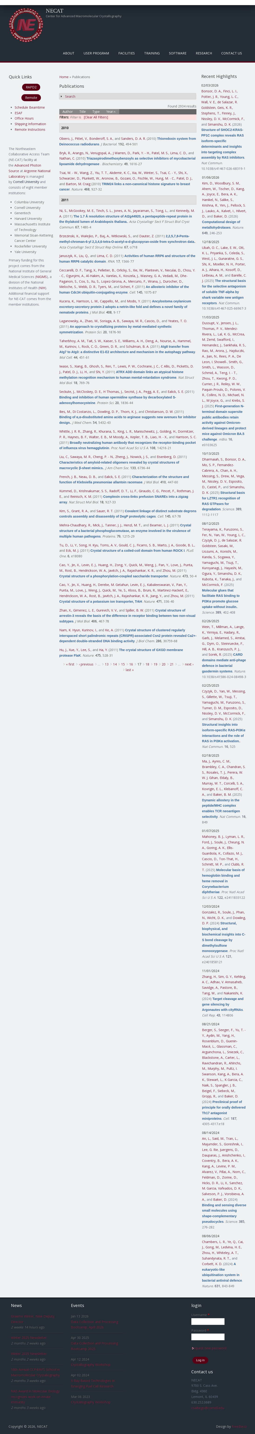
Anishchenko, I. (233, 1155)
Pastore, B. (228, 987)
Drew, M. (228, 476)
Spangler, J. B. (225, 1085)
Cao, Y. (64, 565)
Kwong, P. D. (226, 378)
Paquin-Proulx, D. (215, 389)
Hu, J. (63, 650)
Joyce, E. (213, 194)
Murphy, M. (216, 1068)
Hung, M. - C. (165, 178)
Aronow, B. (110, 178)
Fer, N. (207, 535)
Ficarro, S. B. (146, 545)
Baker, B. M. (222, 794)
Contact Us (231, 53)
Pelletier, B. (106, 270)
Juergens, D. (229, 1149)
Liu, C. (63, 457)
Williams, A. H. (133, 341)
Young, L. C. (229, 96)
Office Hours (24, 118)
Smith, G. (235, 362)
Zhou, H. (208, 1252)
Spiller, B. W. (135, 610)
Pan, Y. (164, 565)
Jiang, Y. (156, 596)
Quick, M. (136, 565)
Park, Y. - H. (141, 153)
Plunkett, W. (91, 178)
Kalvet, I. (227, 211)
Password (200, 1330)
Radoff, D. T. (118, 491)
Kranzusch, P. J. (228, 649)
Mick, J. (98, 525)
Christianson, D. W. (159, 411)
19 (155, 664)
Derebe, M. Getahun (113, 584)
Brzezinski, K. (69, 236)
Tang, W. (208, 993)
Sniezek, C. (235, 1052)
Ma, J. (206, 761)
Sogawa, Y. (226, 557)
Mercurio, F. (137, 281)
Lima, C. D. (178, 153)
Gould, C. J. (127, 545)
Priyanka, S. (218, 253)
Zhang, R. (90, 431)
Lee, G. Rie (210, 1149)
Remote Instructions (30, 129)
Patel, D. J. (184, 178)
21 (172, 664)
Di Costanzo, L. (84, 411)
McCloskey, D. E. (88, 391)
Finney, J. (228, 113)
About (68, 53)
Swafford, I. (225, 339)
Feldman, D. (211, 1177)
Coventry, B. (211, 1160)
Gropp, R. (209, 1096)
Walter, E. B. (98, 437)
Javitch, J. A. (116, 570)
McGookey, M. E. (81, 210)
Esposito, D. (233, 708)
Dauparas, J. (211, 1155)
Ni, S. (63, 210)
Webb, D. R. (87, 286)
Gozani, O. (128, 178)
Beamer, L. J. (159, 525)
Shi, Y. (100, 372)
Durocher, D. (172, 281)
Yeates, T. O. (177, 321)
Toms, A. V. (108, 545)
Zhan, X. (65, 610)
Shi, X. (182, 172)
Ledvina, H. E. (231, 1247)
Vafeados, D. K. (229, 1188)
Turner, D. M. (212, 708)
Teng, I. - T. (227, 373)
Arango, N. (81, 153)
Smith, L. (208, 367)
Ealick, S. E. (176, 391)
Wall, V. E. (208, 102)
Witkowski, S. (121, 236)
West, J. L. (209, 258)
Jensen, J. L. (229, 323)
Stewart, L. (215, 1079)
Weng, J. (151, 565)
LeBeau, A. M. (212, 275)
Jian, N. (212, 356)
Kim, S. (64, 511)
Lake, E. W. (229, 247)
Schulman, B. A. (137, 346)
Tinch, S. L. (104, 210)
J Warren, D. (122, 153)
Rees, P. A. (227, 356)
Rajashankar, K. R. (140, 570)
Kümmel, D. (68, 491)
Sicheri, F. (127, 286)
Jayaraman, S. (143, 210)
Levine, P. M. (225, 1166)
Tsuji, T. (232, 562)
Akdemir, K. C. (119, 172)
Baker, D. (221, 216)
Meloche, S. (68, 286)
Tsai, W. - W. (68, 172)
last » (130, 670)
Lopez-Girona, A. (113, 281)
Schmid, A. (210, 373)
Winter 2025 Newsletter (28, 1337)
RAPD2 (31, 87)
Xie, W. (138, 270)
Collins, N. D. (216, 395)
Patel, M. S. (160, 153)
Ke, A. (109, 630)
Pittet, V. (81, 138)
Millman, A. (224, 627)
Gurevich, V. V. (106, 610)
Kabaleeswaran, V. (160, 584)
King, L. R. (124, 431)
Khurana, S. (107, 431)
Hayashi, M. (233, 568)
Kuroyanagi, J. (212, 568)
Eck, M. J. (72, 550)
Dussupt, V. (210, 323)
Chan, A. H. (228, 470)
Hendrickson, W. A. (92, 570)
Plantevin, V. (154, 270)
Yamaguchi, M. (213, 562)
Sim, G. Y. (225, 976)
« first (70, 664)
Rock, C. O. (90, 346)
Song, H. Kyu (88, 545)
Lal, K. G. (224, 334)
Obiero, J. (66, 138)
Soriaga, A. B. (110, 321)
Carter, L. (232, 1057)
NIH (42, 288)
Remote (31, 97)
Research (204, 53)
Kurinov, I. (72, 346)
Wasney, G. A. (150, 276)
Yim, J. (224, 205)
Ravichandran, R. (214, 1063)
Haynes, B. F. (77, 437)
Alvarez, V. (209, 1172)
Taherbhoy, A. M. (72, 341)
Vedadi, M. (170, 276)
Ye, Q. (231, 1242)
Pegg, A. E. (151, 391)
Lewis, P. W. (127, 366)
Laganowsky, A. (71, 321)
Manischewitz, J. (146, 431)
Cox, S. (84, 281)
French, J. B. (68, 477)
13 (107, 664)
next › (189, 664)
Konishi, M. (228, 551)
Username (200, 1315)
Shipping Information (30, 124)
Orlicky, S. (124, 270)
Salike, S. (226, 199)
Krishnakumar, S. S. (93, 491)
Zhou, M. (169, 570)
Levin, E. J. (88, 565)
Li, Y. (73, 545)
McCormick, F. (233, 119)
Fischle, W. (145, 178)
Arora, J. (221, 350)
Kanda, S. (209, 557)
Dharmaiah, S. (212, 459)
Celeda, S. (236, 253)
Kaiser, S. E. (112, 341)
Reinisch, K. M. (81, 496)
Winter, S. (151, 172)
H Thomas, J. (113, 391)
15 (123, 664)
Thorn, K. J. (128, 411)
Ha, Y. (103, 650)
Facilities (126, 53)
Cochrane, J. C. (148, 366)
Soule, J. (220, 842)
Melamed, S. (224, 638)
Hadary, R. (231, 632)
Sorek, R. (215, 654)
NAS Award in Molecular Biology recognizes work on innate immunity (35, 1396)
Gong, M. (212, 1247)
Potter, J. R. (209, 96)
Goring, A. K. (216, 848)
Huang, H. (105, 565)
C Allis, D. (168, 366)
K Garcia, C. (233, 1079)
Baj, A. (104, 236)
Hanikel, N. (210, 199)
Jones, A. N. (122, 210)
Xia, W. (137, 172)
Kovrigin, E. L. (212, 789)
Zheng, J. (121, 457)
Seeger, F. (226, 1030)
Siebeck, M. (226, 1091)
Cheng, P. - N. (103, 457)
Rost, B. (71, 570)
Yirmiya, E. (214, 632)
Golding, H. (168, 431)
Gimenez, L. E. (83, 610)
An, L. (206, 1138)
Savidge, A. (210, 987)
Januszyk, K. (68, 256)
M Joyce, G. (214, 400)
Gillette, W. (214, 697)
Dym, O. (213, 643)
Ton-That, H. (228, 859)
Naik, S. (207, 1085)
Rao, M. (208, 350)
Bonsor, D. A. (211, 91)
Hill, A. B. (208, 649)
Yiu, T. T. (101, 172)
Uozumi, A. (210, 551)
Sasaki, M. (225, 546)
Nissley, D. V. (211, 119)
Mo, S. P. (208, 465)
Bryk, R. (65, 153)
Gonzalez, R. (211, 912)
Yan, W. (219, 535)
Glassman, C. (226, 1046)
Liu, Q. (83, 256)
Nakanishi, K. (233, 993)
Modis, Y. (134, 301)
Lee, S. (86, 650)
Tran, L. (231, 1138)
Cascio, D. (152, 321)
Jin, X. (75, 565)
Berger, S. (209, 1030)
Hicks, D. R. (210, 1183)
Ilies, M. (65, 411)
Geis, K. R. (224, 107)
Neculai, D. (173, 270)
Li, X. (224, 1183)
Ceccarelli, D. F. (70, 270)
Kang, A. (224, 1074)
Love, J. (176, 565)
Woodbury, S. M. (227, 183)
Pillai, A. (225, 1172)
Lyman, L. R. (234, 836)
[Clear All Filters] (96, 117)
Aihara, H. (216, 269)
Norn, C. (238, 1172)
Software (177, 53)
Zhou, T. (208, 378)
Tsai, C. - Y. (168, 172)
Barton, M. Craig (78, 184)
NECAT (54, 10)
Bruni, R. (149, 590)
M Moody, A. (118, 437)
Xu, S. (95, 281)
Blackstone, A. (212, 1057)
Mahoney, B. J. (213, 836)
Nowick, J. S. (139, 457)
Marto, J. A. (165, 545)
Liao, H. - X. (158, 437)
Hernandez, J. (212, 345)
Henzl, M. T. (132, 525)
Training (152, 53)
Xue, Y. (74, 650)
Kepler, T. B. (139, 437)
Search (70, 96)
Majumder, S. (212, 1144)
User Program (96, 53)
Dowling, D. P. (108, 411)
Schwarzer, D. (69, 178)
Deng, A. (151, 341)
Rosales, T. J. (215, 772)
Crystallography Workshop (90, 1364)
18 (147, 664)
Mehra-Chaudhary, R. (75, 525)
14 (115, 664)
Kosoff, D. (233, 269)
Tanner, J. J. (113, 525)
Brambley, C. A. (213, 767)
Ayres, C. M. (221, 761)
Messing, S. (210, 476)
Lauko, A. (212, 211)
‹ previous (86, 664)
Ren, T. (110, 366)
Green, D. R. (109, 346)
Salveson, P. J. (212, 1194)
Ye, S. (122, 590)
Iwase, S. (66, 366)
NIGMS (41, 276)
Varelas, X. (113, 276)
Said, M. (218, 1138)
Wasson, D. (225, 367)
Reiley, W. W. (230, 384)
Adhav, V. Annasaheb (226, 982)
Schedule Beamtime (30, 107)
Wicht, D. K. (215, 918)
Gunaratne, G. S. (231, 258)
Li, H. (83, 372)
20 (164, 664)
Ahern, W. (209, 189)
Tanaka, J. (226, 579)
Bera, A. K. (229, 194)
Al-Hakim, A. (95, 276)
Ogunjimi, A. (75, 276)
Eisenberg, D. (166, 457)
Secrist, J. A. (133, 391)
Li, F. (133, 491)
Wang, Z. (86, 172)
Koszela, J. (131, 276)
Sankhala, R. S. (234, 345)
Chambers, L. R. (213, 1242)
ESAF (18, 113)
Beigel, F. (209, 1091)
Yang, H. (228, 1035)
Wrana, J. (154, 281)
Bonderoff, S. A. (101, 138)
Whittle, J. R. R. (70, 431)
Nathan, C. (67, 158)
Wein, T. (208, 627)
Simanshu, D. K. (219, 124)
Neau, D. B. (87, 477)
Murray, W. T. (212, 783)
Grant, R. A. (79, 511)
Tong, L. (161, 210)
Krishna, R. (210, 205)
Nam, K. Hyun (69, 630)
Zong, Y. (121, 565)
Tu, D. (63, 545)
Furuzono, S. (233, 529)
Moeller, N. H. (223, 264)
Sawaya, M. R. (132, 321)
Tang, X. (90, 270)
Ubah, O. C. (210, 247)
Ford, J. (207, 842)
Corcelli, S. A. (233, 783)
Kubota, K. (210, 579)
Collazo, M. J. (232, 853)
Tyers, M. (105, 286)
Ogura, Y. (209, 573)
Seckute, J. (67, 391)
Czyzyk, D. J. (211, 540)
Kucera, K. (66, 301)
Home (64, 77)
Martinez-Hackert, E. (172, 590)
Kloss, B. (134, 590)
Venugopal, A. (100, 153)
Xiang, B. (80, 366)
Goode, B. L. (185, 545)
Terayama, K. (212, 529)
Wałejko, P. (89, 236)
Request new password (208, 1348)
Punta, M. (66, 590)
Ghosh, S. (96, 366)
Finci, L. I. (230, 91)
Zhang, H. (209, 976)
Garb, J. (207, 638)
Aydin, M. (213, 1035)
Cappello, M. (109, 301)
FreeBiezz (239, 1426)
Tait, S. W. (94, 341)
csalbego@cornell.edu (207, 1408)
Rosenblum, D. (213, 1041)
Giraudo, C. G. (149, 491)
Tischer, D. (226, 189)
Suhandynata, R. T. (216, 1258)
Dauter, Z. (146, 236)
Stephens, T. (210, 113)
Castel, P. (214, 487)
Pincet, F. (168, 491)
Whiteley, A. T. (227, 1252)
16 (131, 664)
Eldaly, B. (226, 777)
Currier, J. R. (210, 384)
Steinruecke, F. (232, 643)
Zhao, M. (91, 321)
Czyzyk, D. (209, 691)
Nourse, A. (168, 341)
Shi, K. (206, 264)
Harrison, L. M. (87, 301)
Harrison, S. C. (186, 437)
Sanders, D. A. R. (133, 138)
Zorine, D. (229, 1177)
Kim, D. (207, 183)
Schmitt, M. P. (212, 864)
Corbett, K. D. (212, 1264)
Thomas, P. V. (212, 328)
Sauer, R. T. (104, 511)
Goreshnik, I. (233, 1144)
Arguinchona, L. (213, 1052)
